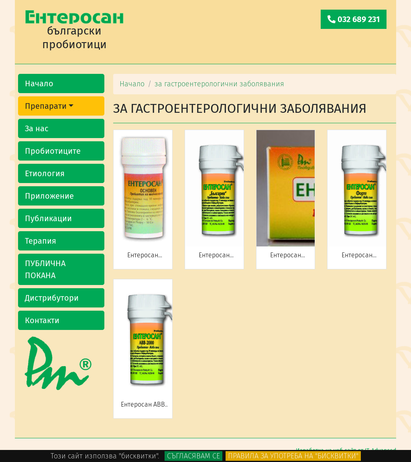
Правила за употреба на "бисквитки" (293, 456)
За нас (37, 128)
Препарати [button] (46, 106)
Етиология (45, 173)
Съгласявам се (193, 456)
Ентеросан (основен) (142, 259)
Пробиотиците (53, 151)
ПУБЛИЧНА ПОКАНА (45, 269)
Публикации (48, 218)
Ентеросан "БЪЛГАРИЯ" (214, 259)
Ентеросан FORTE (357, 259)
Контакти (42, 320)
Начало (39, 83)
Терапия (40, 241)
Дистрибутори (52, 298)
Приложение (49, 196)
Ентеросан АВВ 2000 (143, 408)
